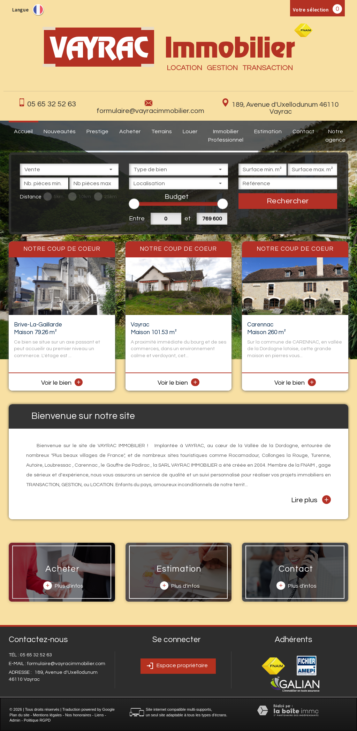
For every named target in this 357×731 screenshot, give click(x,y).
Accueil (23, 131)
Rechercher (288, 201)
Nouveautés (60, 131)
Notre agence (335, 136)
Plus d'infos (63, 585)
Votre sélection (311, 10)
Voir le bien (62, 382)
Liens (99, 715)
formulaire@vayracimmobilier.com (150, 110)
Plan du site (19, 715)
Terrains (161, 131)
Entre (135, 218)
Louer (190, 131)
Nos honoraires (78, 715)
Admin (14, 720)
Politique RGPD (37, 720)
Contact (303, 131)
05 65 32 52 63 (51, 104)
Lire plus (311, 499)
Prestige (97, 131)
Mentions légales (47, 715)
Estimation (268, 131)
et (187, 218)
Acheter (129, 131)
